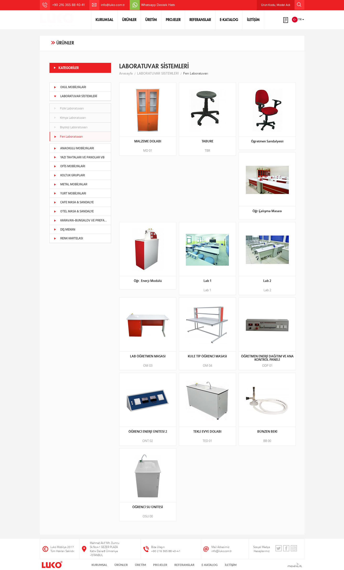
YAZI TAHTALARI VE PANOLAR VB (79, 157)
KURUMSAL (104, 19)
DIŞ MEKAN (64, 229)
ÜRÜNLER (129, 19)
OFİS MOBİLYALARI (69, 166)
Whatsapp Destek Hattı (158, 5)
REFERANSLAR (200, 19)
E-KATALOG (229, 19)
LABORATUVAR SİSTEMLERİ (75, 96)
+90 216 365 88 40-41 (165, 551)
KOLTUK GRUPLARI (69, 175)
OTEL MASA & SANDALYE (74, 211)
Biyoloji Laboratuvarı (70, 127)
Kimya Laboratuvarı (70, 117)
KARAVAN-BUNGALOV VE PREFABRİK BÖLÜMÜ (82, 220)
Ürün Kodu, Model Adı (282, 5)
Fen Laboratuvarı (68, 136)
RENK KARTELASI (68, 238)
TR (298, 19)
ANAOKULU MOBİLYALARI (74, 148)
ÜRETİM (151, 19)
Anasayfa (126, 73)
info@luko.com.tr (113, 5)
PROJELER (173, 19)
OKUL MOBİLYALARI (70, 87)
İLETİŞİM (253, 19)
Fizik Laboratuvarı (69, 108)
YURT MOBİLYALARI (70, 193)
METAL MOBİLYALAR (70, 184)
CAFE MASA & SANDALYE (74, 202)
